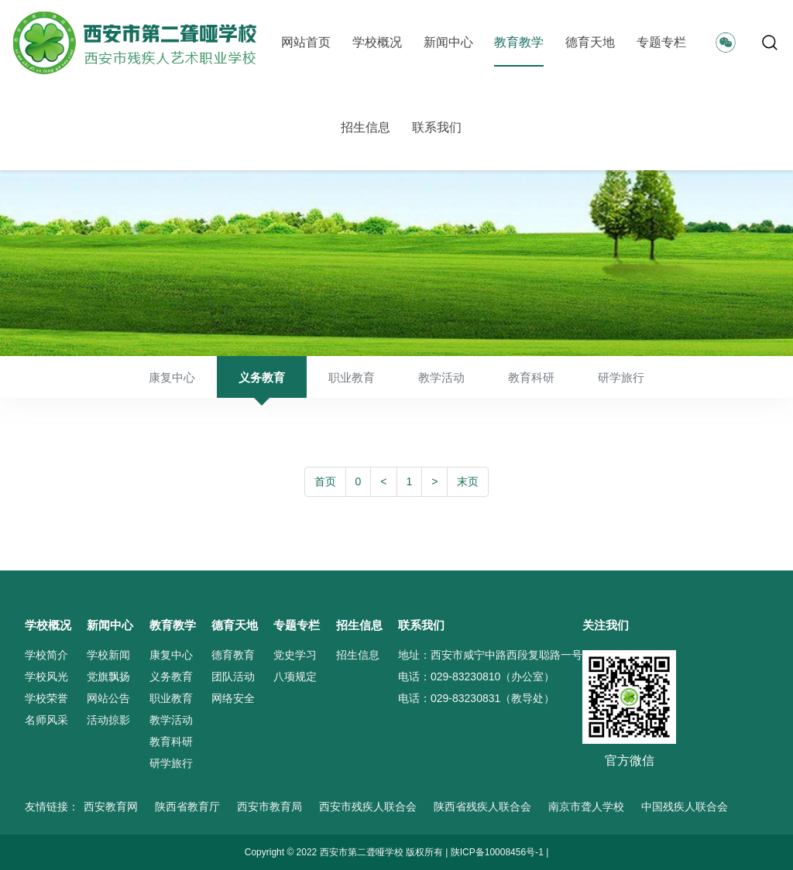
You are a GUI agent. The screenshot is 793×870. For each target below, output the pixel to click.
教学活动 (441, 377)
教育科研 (531, 377)
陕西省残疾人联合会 (482, 806)
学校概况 (377, 42)
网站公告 (108, 698)
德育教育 (233, 655)
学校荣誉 (46, 698)
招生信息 (365, 127)
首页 (325, 481)
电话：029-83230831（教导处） (476, 698)
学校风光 (46, 676)
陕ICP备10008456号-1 (497, 852)
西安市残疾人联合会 (368, 806)
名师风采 (46, 720)
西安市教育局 (269, 806)
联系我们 (437, 127)
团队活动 (233, 676)
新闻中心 (448, 42)
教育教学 (519, 42)
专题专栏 (661, 42)
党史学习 (295, 655)
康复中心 (172, 377)
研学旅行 (621, 377)
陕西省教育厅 (187, 806)
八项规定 (295, 676)
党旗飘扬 (108, 676)
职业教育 (351, 377)
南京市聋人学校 (586, 806)
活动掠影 (108, 720)
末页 (468, 481)
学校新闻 (108, 655)
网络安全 (233, 698)
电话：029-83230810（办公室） (476, 676)
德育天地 (590, 42)
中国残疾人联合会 (684, 806)
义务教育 (262, 377)
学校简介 (46, 655)
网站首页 (306, 42)
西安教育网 (111, 806)
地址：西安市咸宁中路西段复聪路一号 (490, 655)
